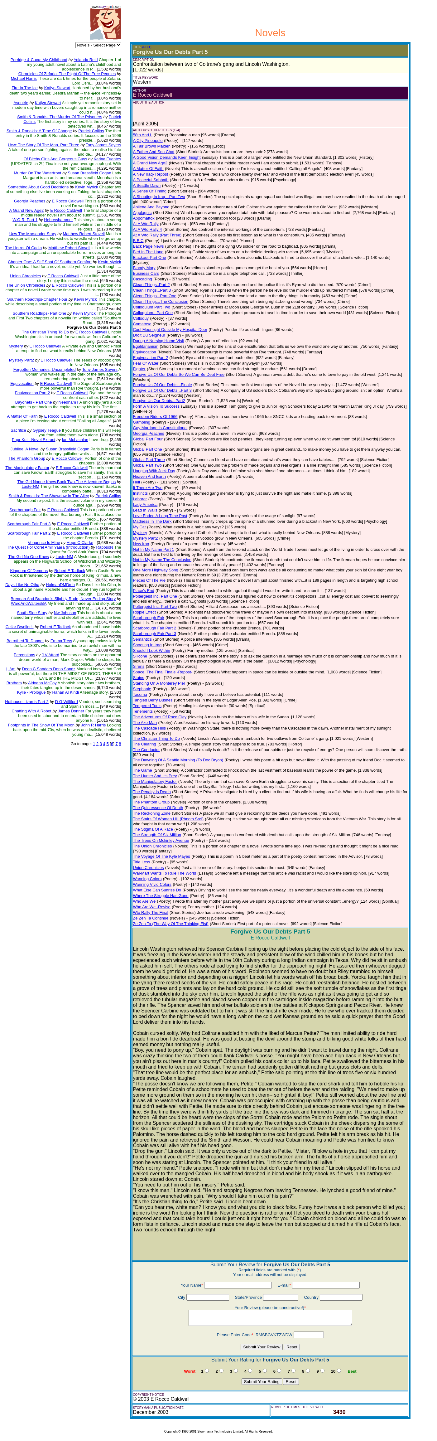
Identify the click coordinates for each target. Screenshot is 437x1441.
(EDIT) (146, 47)
